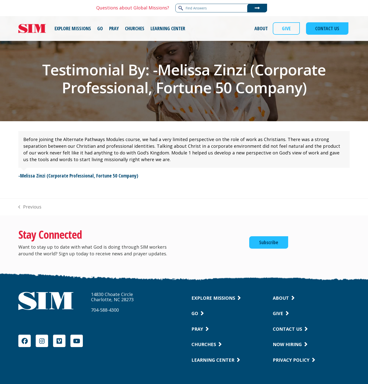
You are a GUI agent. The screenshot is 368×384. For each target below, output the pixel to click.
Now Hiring (287, 344)
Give (278, 313)
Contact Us (287, 329)
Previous (29, 207)
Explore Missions (213, 298)
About (281, 298)
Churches (203, 344)
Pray (197, 329)
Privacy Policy (291, 360)
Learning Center (212, 360)
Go (194, 313)
